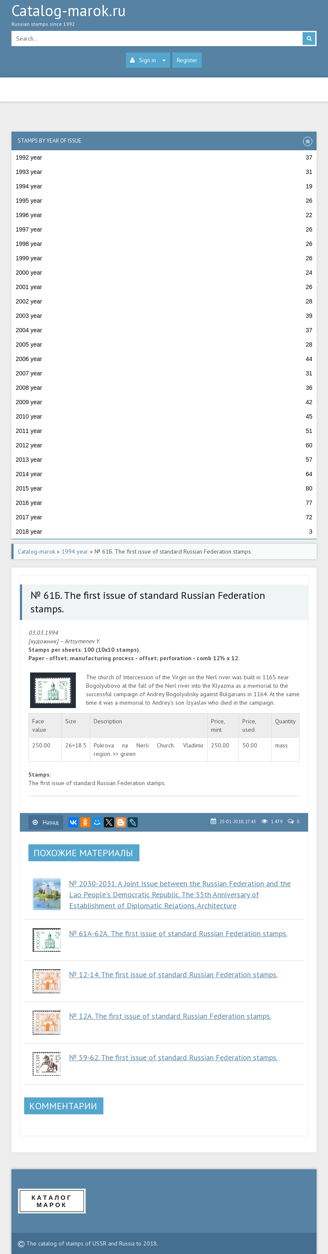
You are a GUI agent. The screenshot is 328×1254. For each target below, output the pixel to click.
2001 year (164, 287)
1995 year (164, 200)
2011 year (164, 430)
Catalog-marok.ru (164, 17)
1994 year (164, 186)
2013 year (164, 459)
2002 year (164, 301)
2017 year (164, 517)
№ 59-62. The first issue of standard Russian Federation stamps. (173, 1057)
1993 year (164, 171)
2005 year (164, 344)
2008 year (164, 387)
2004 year (164, 330)
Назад (46, 822)
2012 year (164, 445)
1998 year (164, 243)
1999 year (164, 258)
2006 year (164, 359)
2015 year (164, 488)
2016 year (164, 502)
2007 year (164, 373)
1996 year (164, 215)
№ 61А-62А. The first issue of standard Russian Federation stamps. (178, 933)
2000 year (164, 272)
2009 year (164, 402)
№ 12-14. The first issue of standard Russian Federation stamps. (173, 974)
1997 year (164, 229)
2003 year (164, 315)
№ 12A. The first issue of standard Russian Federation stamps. (170, 1016)
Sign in (148, 60)
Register (187, 60)
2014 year (164, 474)
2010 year (164, 416)
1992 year (164, 157)
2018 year (164, 531)
